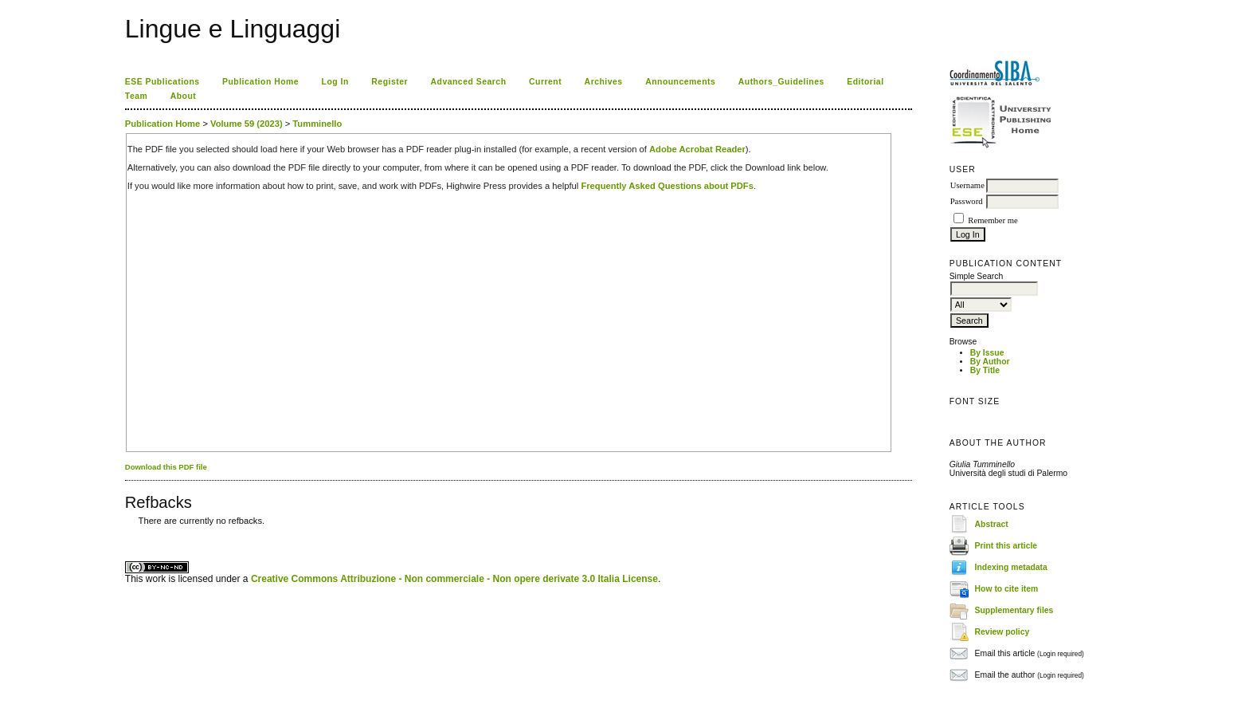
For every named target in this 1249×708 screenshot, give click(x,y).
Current (545, 81)
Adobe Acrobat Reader (697, 149)
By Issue (987, 352)
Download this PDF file (166, 466)
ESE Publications (162, 81)
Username (967, 185)
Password (966, 201)
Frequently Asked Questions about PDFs (667, 186)
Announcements (680, 81)
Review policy (1002, 631)
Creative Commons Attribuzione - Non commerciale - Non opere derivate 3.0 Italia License (454, 578)
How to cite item (1007, 588)
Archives (604, 81)
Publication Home (260, 81)
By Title (985, 370)
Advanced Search (469, 81)
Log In (335, 81)
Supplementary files (1014, 610)
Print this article (1006, 545)
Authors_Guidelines (781, 81)
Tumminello (317, 123)
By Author (990, 361)
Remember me (992, 220)
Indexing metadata (1011, 567)
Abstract (991, 524)
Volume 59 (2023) (246, 123)
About (183, 96)
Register (389, 81)
